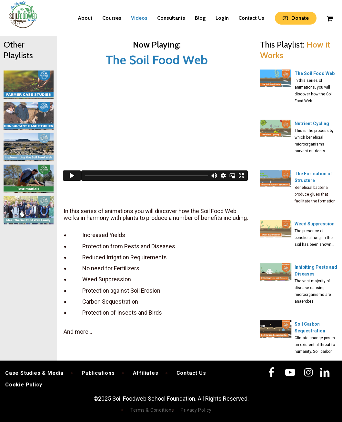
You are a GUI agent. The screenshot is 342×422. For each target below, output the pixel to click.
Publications (98, 373)
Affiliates (145, 373)
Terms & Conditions (152, 410)
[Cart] (329, 18)
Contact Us (191, 373)
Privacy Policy (196, 410)
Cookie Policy (23, 385)
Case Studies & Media (34, 373)
